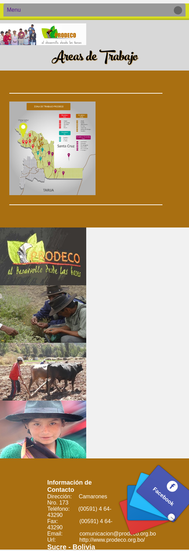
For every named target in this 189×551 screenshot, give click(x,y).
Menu (92, 10)
